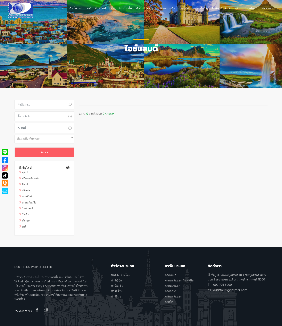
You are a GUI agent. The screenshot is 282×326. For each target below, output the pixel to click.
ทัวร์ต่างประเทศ (80, 8)
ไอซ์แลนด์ (27, 208)
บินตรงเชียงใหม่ (120, 275)
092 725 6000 (220, 285)
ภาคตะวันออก (173, 296)
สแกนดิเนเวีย (29, 202)
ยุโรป (25, 172)
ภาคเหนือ (170, 275)
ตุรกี (24, 226)
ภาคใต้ (169, 302)
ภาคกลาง (170, 291)
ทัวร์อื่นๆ (116, 296)
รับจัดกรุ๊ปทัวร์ (220, 8)
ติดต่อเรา (268, 8)
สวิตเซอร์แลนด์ (30, 178)
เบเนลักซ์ (27, 196)
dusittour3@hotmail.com (227, 290)
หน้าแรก (59, 8)
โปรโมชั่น (125, 8)
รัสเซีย (25, 214)
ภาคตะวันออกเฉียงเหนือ (179, 280)
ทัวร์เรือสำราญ (146, 8)
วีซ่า (237, 8)
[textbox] (44, 138)
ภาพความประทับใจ (194, 8)
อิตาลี (25, 184)
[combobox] (44, 139)
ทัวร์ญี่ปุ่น (116, 280)
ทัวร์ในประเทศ (104, 8)
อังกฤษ (26, 220)
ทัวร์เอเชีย (117, 286)
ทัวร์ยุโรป (25, 167)
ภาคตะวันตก (172, 286)
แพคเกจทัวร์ (168, 8)
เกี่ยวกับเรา (251, 8)
